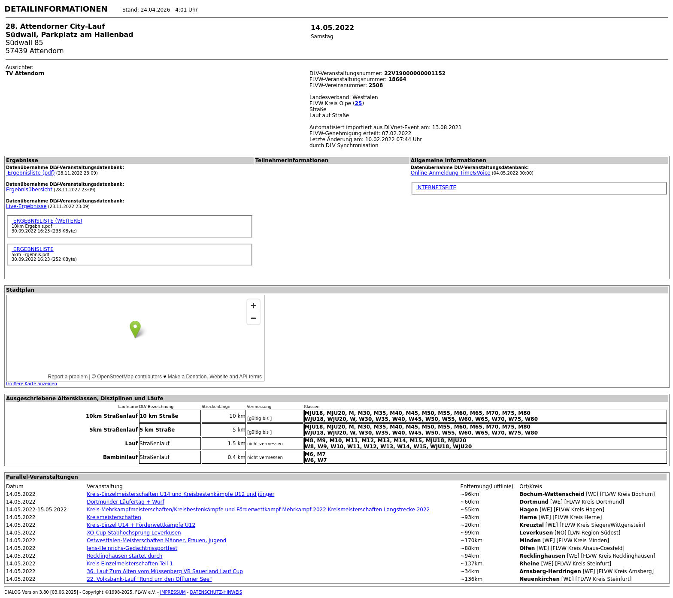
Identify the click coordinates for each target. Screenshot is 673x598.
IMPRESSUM (173, 592)
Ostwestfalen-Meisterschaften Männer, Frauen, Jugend (156, 541)
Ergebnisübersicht (29, 190)
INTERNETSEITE (436, 187)
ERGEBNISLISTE (33, 249)
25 (358, 103)
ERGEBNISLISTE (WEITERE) (47, 221)
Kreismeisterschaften (114, 517)
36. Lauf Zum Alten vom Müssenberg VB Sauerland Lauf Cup (165, 571)
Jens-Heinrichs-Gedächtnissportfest (132, 548)
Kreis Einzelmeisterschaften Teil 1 (130, 564)
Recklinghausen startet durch (124, 556)
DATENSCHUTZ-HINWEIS (216, 592)
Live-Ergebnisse (26, 206)
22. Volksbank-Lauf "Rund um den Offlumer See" (149, 579)
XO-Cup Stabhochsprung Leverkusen (134, 533)
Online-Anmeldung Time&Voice (451, 173)
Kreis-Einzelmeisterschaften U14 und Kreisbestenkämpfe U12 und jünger (180, 494)
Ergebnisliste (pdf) (30, 173)
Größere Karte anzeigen (31, 383)
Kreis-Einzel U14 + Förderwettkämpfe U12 (141, 525)
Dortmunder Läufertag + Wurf (125, 502)
